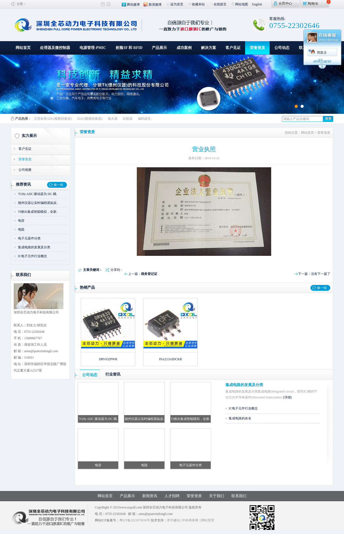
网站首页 (23, 48)
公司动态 (281, 48)
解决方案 (208, 48)
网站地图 (239, 4)
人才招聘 (172, 496)
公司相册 (25, 170)
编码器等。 (146, 119)
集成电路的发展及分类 (34, 247)
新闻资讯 (149, 496)
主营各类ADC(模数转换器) (53, 119)
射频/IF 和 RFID (129, 48)
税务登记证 (149, 274)
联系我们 (23, 275)
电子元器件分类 (29, 238)
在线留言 (218, 4)
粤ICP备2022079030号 (134, 520)
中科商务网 (190, 520)
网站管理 (207, 520)
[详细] (287, 397)
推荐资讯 (23, 184)
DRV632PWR (108, 359)
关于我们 (216, 496)
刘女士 (322, 52)
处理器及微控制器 (55, 48)
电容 (21, 220)
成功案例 (184, 48)
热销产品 (87, 287)
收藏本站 (196, 4)
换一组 (58, 185)
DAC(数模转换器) (89, 119)
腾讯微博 (133, 4)
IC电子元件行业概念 (32, 256)
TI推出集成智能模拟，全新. (37, 212)
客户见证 (233, 48)
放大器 (112, 119)
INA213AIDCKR (170, 359)
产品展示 (159, 48)
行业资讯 (112, 374)
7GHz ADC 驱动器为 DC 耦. (37, 194)
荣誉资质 (257, 48)
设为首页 (175, 4)
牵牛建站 (173, 520)
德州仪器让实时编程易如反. (38, 203)
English (257, 4)
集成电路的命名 (240, 418)
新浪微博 (155, 4)
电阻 (21, 229)
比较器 (127, 119)
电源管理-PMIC (93, 48)
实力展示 (29, 136)
